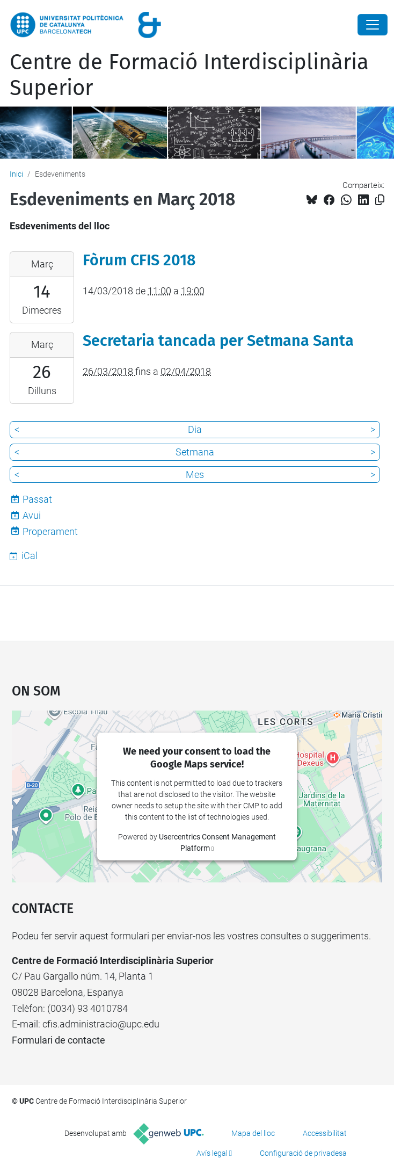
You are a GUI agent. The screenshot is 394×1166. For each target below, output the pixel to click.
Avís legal (212, 1153)
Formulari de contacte (58, 1040)
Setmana (195, 452)
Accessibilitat (325, 1133)
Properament (50, 531)
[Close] (372, 24)
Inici (16, 174)
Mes (195, 474)
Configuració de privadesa (303, 1153)
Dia (195, 429)
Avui (32, 515)
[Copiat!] (379, 200)
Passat (37, 499)
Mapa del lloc (253, 1133)
